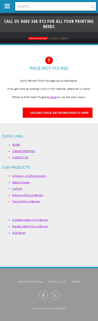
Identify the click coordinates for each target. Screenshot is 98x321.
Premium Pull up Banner (27, 195)
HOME (16, 144)
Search (92, 6)
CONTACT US (20, 157)
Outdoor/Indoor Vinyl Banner (30, 219)
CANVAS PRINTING (23, 151)
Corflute (17, 188)
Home (76, 282)
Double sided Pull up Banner (30, 226)
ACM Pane (18, 232)
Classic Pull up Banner (26, 201)
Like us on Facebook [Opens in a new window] (43, 295)
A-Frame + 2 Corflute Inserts (29, 176)
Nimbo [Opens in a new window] (61, 308)
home (53, 97)
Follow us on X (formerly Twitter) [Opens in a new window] (54, 295)
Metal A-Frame (21, 182)
